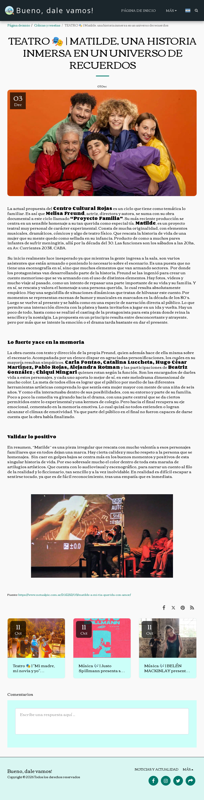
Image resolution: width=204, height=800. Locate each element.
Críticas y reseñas (47, 25)
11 (18, 628)
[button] (196, 10)
